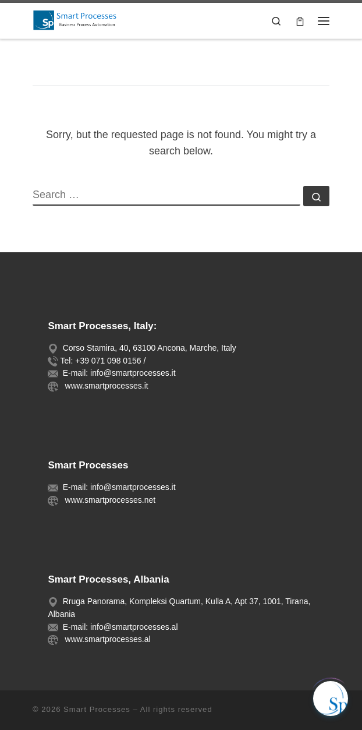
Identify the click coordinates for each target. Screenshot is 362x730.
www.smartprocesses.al (106, 639)
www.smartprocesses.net (108, 500)
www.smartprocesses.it (104, 385)
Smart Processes (96, 709)
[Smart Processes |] (79, 19)
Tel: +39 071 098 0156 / (103, 360)
